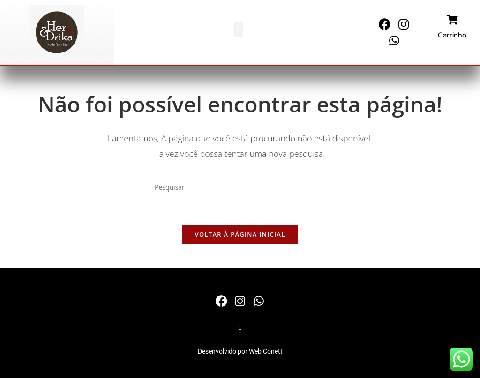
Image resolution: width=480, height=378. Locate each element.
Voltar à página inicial (240, 234)
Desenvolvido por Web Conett (240, 351)
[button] (238, 29)
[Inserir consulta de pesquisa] (240, 187)
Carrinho (452, 35)
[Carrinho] (452, 20)
